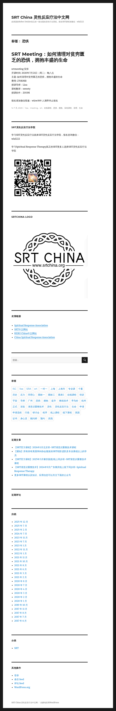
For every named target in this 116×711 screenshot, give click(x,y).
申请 (82, 406)
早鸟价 (74, 400)
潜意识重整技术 (36, 406)
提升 (53, 400)
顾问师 (33, 418)
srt (41, 108)
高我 (50, 418)
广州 (30, 400)
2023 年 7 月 (20, 541)
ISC (14, 388)
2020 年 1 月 (20, 601)
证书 (15, 418)
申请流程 (17, 412)
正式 (15, 406)
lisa (26, 108)
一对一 (44, 388)
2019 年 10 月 (21, 604)
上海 (53, 388)
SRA (28, 388)
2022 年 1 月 (20, 553)
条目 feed (19, 679)
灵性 (49, 406)
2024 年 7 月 (20, 533)
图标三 (51, 394)
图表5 (61, 394)
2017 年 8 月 (20, 612)
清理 (75, 108)
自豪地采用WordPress (49, 702)
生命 (81, 108)
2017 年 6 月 (20, 620)
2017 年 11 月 (20, 608)
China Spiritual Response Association (34, 337)
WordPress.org (22, 687)
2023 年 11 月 (21, 537)
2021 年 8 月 (20, 565)
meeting (34, 108)
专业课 (71, 388)
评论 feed (19, 683)
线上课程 (54, 412)
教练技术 (63, 400)
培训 (81, 394)
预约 (42, 418)
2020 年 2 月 (20, 597)
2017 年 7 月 (20, 616)
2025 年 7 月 (20, 525)
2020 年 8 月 (20, 581)
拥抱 (60, 108)
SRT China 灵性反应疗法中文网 (40, 17)
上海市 (61, 388)
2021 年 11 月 (20, 557)
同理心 (31, 394)
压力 (22, 394)
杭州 (83, 400)
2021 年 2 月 (20, 577)
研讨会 (36, 412)
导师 (22, 400)
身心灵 (23, 418)
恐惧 (55, 108)
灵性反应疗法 (62, 406)
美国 (77, 412)
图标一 (41, 394)
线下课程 (67, 412)
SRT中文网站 (21, 329)
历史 (15, 394)
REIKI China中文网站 (25, 333)
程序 (45, 412)
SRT (16, 648)
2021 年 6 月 (20, 569)
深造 (22, 406)
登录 (16, 675)
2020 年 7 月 (20, 585)
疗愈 (27, 412)
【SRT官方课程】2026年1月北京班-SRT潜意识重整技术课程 (45, 447)
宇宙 (15, 400)
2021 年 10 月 (21, 561)
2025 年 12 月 (21, 521)
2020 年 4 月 (20, 589)
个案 (80, 388)
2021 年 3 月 (20, 573)
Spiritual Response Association (31, 325)
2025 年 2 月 (20, 529)
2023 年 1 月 (20, 545)
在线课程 (47, 108)
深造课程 (68, 108)
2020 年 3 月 (20, 593)
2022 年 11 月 (21, 549)
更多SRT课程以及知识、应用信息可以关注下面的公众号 (42, 475)
